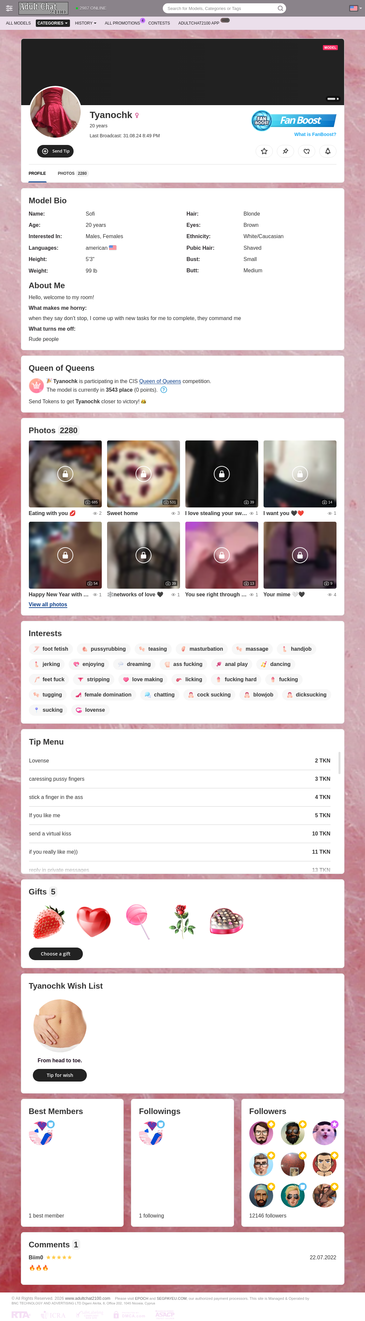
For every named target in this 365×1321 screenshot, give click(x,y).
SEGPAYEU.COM (172, 1298)
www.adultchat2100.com (87, 1298)
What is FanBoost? (315, 134)
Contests (159, 23)
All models (18, 23)
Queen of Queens (160, 381)
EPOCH (141, 1298)
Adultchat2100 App (200, 23)
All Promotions (124, 23)
